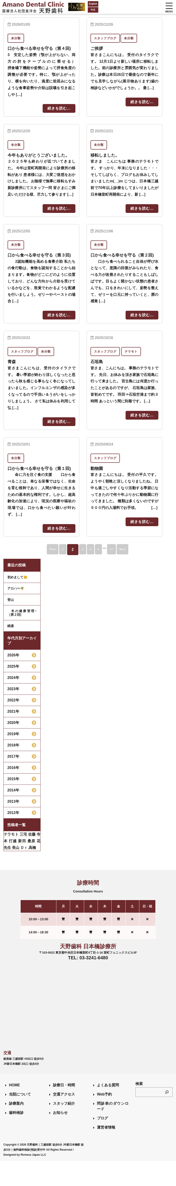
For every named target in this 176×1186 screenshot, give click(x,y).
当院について (20, 1120)
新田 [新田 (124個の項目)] (22, 866)
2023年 (13, 714)
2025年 (13, 692)
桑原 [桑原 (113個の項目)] (32, 866)
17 (119, 575)
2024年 (13, 703)
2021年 (13, 737)
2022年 (13, 725)
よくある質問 (108, 1111)
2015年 (13, 804)
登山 (10, 625)
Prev (40, 575)
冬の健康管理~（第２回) (22, 638)
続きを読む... (59, 115)
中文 (77, 9)
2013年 (13, 827)
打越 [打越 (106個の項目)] (13, 866)
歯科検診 (16, 1138)
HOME (14, 1111)
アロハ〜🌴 (15, 614)
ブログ (102, 1144)
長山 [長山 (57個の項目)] (15, 873)
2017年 (13, 782)
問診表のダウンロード (113, 1131)
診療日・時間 (64, 1111)
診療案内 (16, 1129)
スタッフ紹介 (64, 1129)
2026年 (13, 680)
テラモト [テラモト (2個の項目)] (11, 859)
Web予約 (104, 1120)
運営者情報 (106, 1153)
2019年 (13, 759)
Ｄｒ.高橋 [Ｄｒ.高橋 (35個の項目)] (28, 873)
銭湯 (10, 651)
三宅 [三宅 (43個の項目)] (23, 859)
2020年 (13, 748)
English (78, 4)
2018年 (13, 770)
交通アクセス (64, 1120)
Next (135, 575)
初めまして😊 (17, 602)
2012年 (13, 838)
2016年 (13, 793)
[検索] (166, 1117)
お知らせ (60, 1138)
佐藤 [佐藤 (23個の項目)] (32, 859)
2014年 (13, 815)
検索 (139, 1109)
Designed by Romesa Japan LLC (24, 1180)
